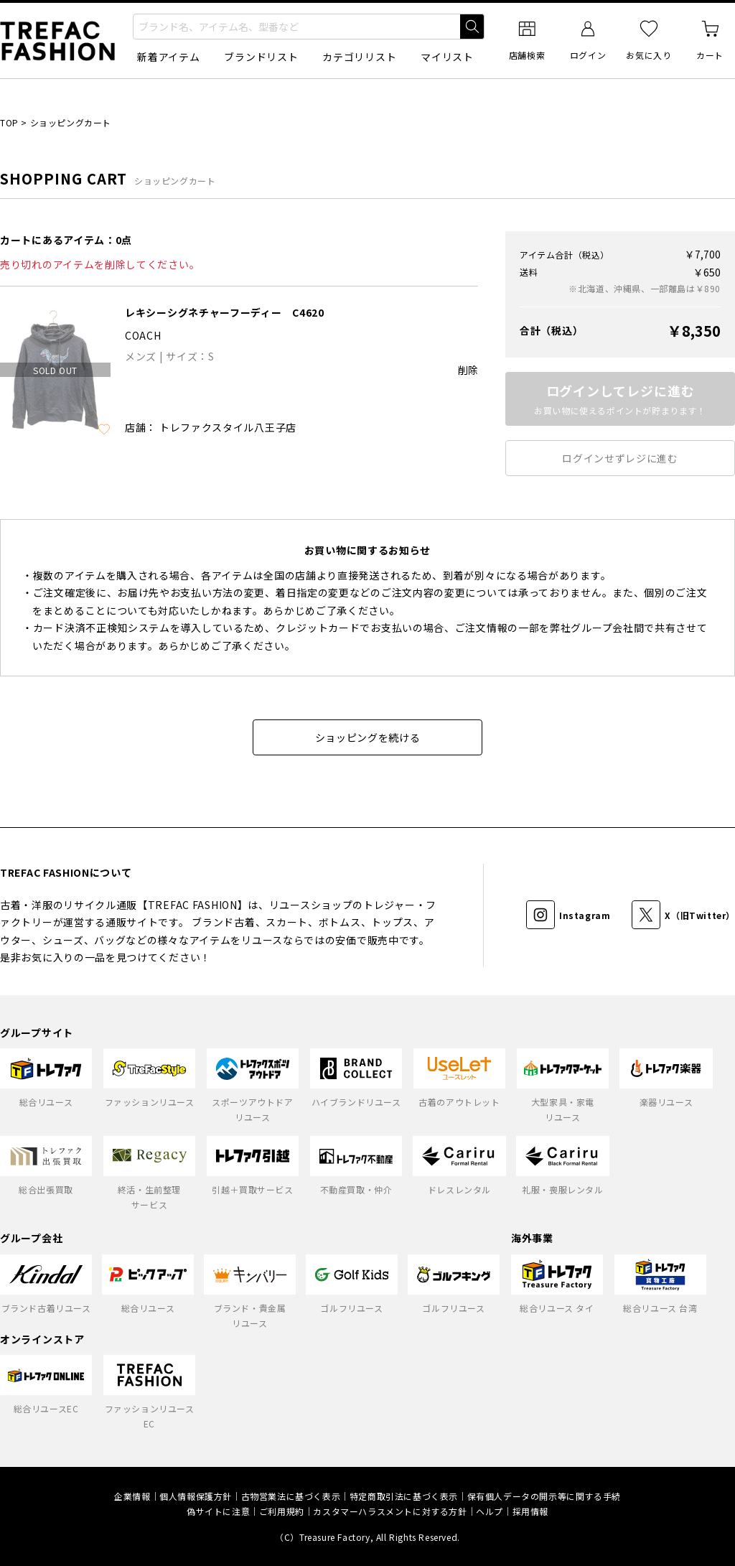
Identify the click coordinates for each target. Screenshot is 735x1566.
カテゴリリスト (359, 57)
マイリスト (447, 57)
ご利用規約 (281, 1511)
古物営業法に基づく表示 (291, 1496)
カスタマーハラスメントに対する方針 (390, 1511)
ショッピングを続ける (368, 737)
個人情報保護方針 (195, 1496)
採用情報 (530, 1511)
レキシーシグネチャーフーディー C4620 (224, 312)
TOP (9, 122)
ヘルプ (489, 1511)
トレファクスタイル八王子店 (227, 427)
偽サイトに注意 (218, 1511)
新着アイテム (168, 57)
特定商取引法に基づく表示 (404, 1496)
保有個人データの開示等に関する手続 (544, 1496)
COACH (143, 335)
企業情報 (132, 1496)
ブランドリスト (261, 57)
